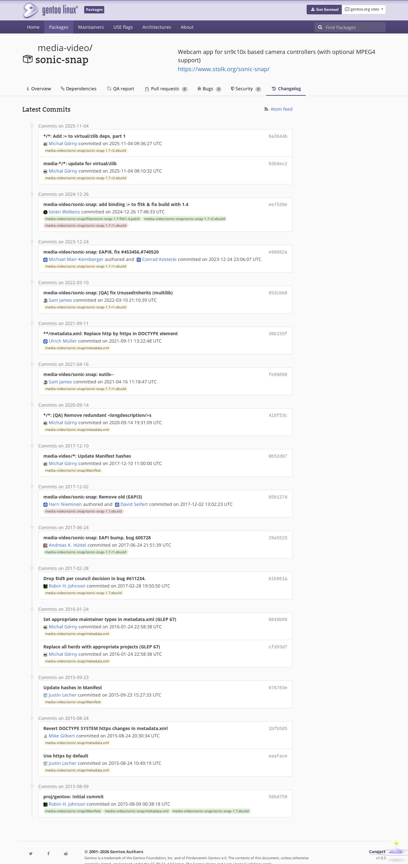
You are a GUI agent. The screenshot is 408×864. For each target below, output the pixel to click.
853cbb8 (278, 290)
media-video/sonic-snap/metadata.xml (77, 344)
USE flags (123, 27)
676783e (278, 679)
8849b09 (278, 612)
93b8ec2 (278, 163)
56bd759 (278, 786)
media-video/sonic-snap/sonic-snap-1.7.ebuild (83, 505)
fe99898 (278, 370)
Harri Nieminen (65, 498)
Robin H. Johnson (67, 578)
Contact (377, 840)
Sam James (60, 297)
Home (33, 27)
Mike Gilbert (62, 725)
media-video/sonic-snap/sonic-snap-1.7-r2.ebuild (85, 150)
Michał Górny (63, 143)
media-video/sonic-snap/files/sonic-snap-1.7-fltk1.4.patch (92, 217)
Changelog (286, 88)
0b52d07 (278, 451)
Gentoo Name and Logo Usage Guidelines (227, 852)
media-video (63, 48)
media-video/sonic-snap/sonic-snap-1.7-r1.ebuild (85, 223)
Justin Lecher (62, 685)
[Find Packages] (356, 27)
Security (246, 88)
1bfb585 (278, 719)
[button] (324, 9)
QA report (120, 88)
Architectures (156, 27)
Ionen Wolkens (64, 210)
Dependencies (79, 88)
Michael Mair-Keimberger (76, 257)
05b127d (278, 491)
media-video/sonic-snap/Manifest (73, 464)
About (187, 27)
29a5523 (278, 531)
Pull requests (166, 88)
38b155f (278, 330)
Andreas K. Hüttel (67, 538)
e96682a (278, 250)
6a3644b (278, 136)
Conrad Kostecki (159, 257)
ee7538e (278, 203)
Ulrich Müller (63, 337)
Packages (59, 27)
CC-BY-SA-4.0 (161, 852)
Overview (39, 88)
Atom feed (278, 109)
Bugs (209, 88)
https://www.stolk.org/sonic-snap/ (224, 69)
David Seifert (134, 498)
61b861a (278, 571)
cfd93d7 (278, 638)
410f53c (278, 411)
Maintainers (91, 27)
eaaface (278, 745)
